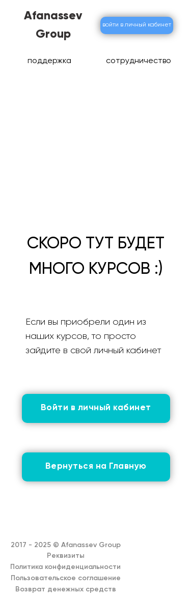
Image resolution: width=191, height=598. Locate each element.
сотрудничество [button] (138, 61)
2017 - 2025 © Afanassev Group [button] (66, 545)
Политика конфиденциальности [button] (65, 567)
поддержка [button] (49, 61)
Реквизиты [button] (66, 555)
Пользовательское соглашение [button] (66, 578)
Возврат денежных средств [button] (65, 589)
